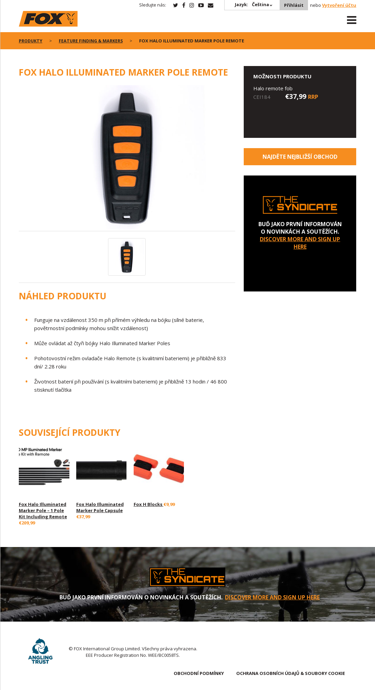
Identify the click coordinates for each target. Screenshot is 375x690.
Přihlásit (293, 5)
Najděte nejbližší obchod (300, 156)
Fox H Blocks (148, 504)
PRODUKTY (31, 41)
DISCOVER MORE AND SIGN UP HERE (300, 242)
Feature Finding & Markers (92, 41)
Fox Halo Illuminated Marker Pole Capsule (100, 507)
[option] (127, 158)
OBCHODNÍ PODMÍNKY (199, 673)
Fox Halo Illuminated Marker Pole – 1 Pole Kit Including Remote (43, 510)
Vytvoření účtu (339, 5)
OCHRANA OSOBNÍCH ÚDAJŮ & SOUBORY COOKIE (290, 673)
